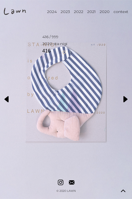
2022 (78, 11)
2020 (105, 11)
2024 (52, 11)
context (120, 11)
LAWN (71, 191)
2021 (91, 11)
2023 (65, 11)
